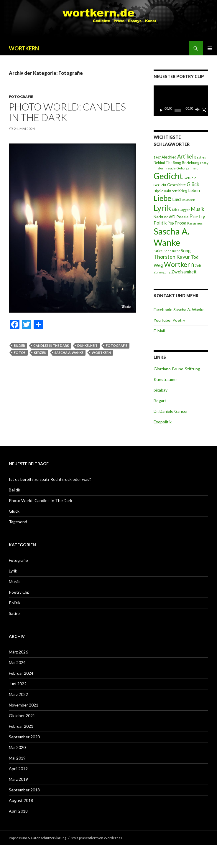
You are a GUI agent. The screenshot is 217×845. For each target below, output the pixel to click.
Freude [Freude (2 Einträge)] (170, 168)
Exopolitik (163, 421)
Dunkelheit (87, 345)
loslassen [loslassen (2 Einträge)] (188, 200)
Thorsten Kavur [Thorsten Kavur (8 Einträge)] (172, 257)
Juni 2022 (18, 683)
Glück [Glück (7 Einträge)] (193, 184)
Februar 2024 (21, 673)
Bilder (19, 345)
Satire (14, 613)
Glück (14, 511)
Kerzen (40, 352)
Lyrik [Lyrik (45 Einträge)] (162, 208)
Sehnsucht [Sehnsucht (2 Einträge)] (172, 251)
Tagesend (18, 521)
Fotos (20, 352)
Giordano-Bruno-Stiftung (177, 368)
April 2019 (18, 768)
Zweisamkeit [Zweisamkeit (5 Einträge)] (184, 271)
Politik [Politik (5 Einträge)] (160, 222)
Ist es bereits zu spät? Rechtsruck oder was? (50, 479)
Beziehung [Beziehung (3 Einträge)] (190, 163)
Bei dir (14, 489)
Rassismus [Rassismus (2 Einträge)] (195, 223)
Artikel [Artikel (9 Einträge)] (185, 156)
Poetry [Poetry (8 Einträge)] (197, 216)
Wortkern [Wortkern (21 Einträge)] (179, 264)
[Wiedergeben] (161, 110)
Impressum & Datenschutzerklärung (37, 838)
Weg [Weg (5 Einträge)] (158, 265)
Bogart (160, 400)
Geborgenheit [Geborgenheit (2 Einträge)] (187, 168)
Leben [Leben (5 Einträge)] (194, 190)
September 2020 (24, 736)
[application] (181, 100)
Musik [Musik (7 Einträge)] (197, 209)
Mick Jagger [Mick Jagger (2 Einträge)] (181, 210)
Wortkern (101, 352)
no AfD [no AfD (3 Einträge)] (169, 217)
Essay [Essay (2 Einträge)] (204, 163)
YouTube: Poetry (169, 320)
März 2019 (18, 779)
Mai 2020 (17, 747)
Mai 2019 (17, 757)
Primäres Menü (210, 48)
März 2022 (18, 694)
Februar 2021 (21, 726)
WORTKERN (24, 48)
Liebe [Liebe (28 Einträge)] (162, 198)
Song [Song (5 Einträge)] (186, 250)
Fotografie (21, 96)
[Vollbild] (204, 110)
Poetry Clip (19, 592)
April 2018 (18, 810)
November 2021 (23, 704)
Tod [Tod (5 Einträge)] (194, 257)
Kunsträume (165, 379)
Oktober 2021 (22, 715)
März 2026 (18, 651)
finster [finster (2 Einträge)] (159, 168)
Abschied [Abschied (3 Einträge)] (169, 157)
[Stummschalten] (197, 110)
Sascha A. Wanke (69, 352)
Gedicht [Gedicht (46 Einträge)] (168, 176)
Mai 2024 (17, 662)
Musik (14, 581)
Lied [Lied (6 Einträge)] (176, 199)
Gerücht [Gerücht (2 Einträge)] (160, 185)
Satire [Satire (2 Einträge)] (158, 251)
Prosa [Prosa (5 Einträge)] (180, 222)
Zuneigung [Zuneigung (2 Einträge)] (162, 272)
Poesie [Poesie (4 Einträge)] (182, 216)
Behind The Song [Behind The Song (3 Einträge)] (167, 163)
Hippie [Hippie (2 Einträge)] (158, 191)
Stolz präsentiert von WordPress (96, 838)
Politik (14, 602)
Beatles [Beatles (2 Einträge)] (200, 157)
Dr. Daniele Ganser (171, 411)
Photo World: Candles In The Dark (67, 112)
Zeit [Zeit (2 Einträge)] (198, 266)
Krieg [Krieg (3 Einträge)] (182, 191)
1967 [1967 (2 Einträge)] (157, 157)
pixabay (160, 389)
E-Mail (159, 330)
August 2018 (21, 800)
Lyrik (13, 570)
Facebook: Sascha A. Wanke (179, 309)
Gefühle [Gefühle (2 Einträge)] (190, 178)
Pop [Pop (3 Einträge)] (171, 223)
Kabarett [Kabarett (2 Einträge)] (170, 191)
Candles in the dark (51, 345)
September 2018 (24, 789)
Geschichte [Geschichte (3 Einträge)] (176, 185)
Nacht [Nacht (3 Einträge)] (158, 217)
